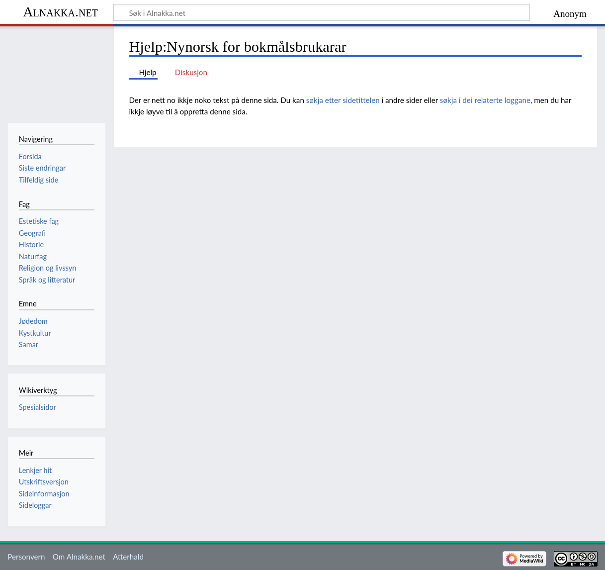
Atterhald (128, 556)
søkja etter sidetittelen (343, 99)
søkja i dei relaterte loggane (485, 99)
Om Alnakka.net (79, 556)
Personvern (26, 556)
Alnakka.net (60, 11)
